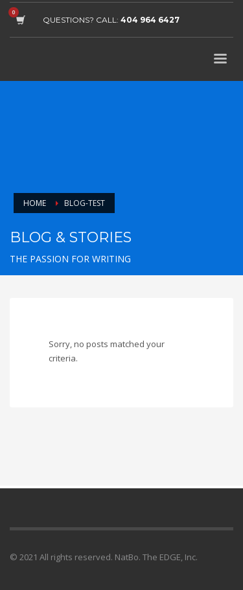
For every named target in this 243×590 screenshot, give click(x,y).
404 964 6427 (150, 20)
